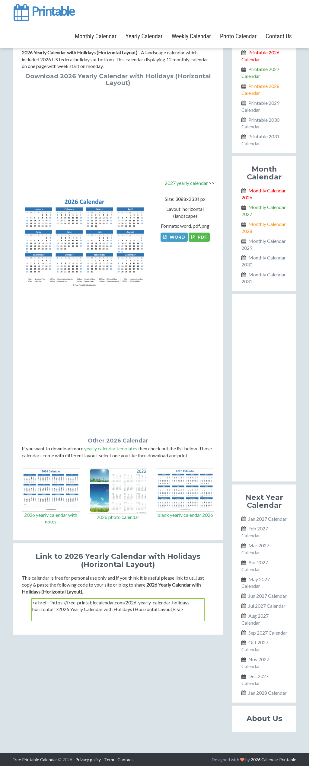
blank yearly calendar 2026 (185, 515)
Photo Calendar (238, 36)
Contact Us (279, 36)
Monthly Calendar (95, 36)
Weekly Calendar (191, 36)
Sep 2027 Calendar (267, 633)
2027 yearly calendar (186, 183)
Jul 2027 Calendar (266, 606)
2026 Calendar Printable (273, 759)
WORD (174, 237)
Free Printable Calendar (35, 759)
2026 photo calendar (118, 517)
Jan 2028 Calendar (267, 693)
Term (109, 759)
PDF (199, 237)
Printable (44, 10)
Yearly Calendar (144, 36)
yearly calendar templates (110, 448)
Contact (125, 759)
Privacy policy (88, 759)
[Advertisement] (118, 131)
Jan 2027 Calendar (267, 519)
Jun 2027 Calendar (267, 596)
